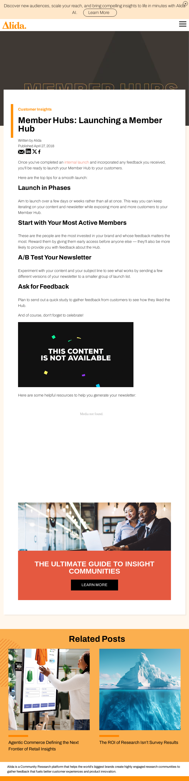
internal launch (76, 162)
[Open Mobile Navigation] (183, 25)
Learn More (100, 12)
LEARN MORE (94, 585)
